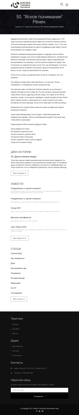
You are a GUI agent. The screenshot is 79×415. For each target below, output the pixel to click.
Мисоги (15, 333)
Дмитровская (17, 346)
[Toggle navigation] (66, 4)
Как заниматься (17, 258)
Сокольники (17, 355)
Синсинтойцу (16, 253)
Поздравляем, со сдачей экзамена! (26, 188)
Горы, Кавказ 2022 (18, 227)
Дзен (13, 263)
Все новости (19, 238)
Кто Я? (13, 288)
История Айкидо (18, 278)
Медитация (15, 283)
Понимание (16, 273)
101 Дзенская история (31, 27)
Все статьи (19, 299)
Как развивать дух (18, 268)
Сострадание (16, 293)
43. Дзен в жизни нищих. (24, 156)
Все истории (19, 173)
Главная (18, 27)
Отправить (39, 396)
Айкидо (15, 324)
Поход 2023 (15, 208)
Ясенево (15, 351)
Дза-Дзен (15, 329)
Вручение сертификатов (21, 217)
